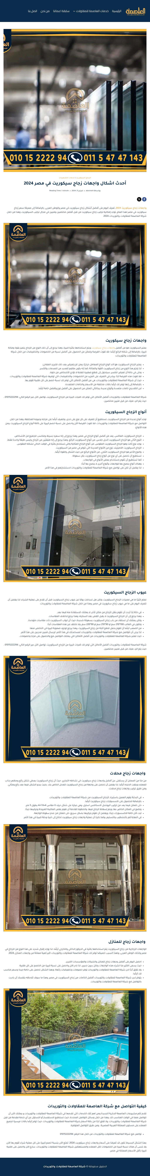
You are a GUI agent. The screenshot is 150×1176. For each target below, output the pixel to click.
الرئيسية (116, 11)
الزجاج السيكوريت (83, 178)
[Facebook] (144, 199)
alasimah (89, 191)
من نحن (45, 11)
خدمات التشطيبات (67, 178)
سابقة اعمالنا (61, 11)
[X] (139, 199)
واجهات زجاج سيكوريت (103, 348)
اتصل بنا (32, 11)
